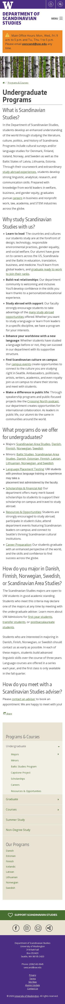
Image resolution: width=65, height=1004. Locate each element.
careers (17, 198)
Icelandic (11, 866)
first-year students (40, 617)
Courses (11, 809)
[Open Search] (60, 4)
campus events (21, 364)
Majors (15, 754)
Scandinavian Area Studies (33, 444)
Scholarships (18, 778)
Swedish (38, 448)
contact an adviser (23, 699)
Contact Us (32, 988)
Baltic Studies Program (24, 766)
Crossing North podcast (43, 401)
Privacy (32, 975)
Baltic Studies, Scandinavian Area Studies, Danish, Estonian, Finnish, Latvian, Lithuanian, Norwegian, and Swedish (33, 458)
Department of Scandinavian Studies (21, 18)
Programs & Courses (18, 82)
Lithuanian (12, 877)
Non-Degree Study (18, 830)
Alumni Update (32, 985)
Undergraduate (16, 746)
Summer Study (15, 820)
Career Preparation (18, 545)
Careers (15, 784)
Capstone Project (21, 772)
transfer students (14, 622)
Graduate (12, 799)
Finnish (10, 448)
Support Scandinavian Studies (32, 915)
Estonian (11, 856)
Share (7, 713)
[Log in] (50, 4)
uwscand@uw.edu (34, 44)
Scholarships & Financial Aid (24, 488)
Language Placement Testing (25, 469)
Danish (56, 444)
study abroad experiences (19, 172)
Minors (15, 760)
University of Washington (26, 996)
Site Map (32, 981)
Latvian (10, 871)
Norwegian (24, 448)
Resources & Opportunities (23, 512)
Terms (32, 978)
